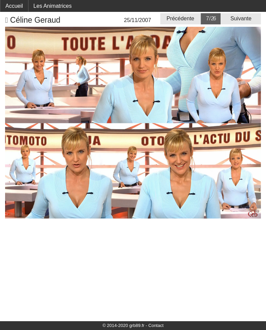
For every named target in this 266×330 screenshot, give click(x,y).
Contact (156, 325)
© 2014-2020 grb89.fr (123, 325)
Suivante (240, 18)
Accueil (14, 6)
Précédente (180, 18)
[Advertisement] (133, 269)
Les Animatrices (53, 6)
